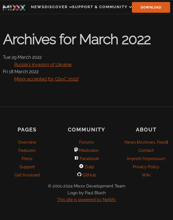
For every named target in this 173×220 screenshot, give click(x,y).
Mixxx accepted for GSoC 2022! (46, 79)
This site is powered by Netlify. (86, 199)
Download (151, 7)
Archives (146, 142)
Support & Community (100, 7)
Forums (86, 142)
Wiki (146, 175)
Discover (56, 7)
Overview (27, 142)
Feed (162, 142)
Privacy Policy (146, 166)
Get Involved (27, 175)
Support (27, 166)
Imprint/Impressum (146, 158)
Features (26, 150)
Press (27, 158)
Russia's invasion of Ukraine (42, 64)
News (38, 7)
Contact (146, 150)
